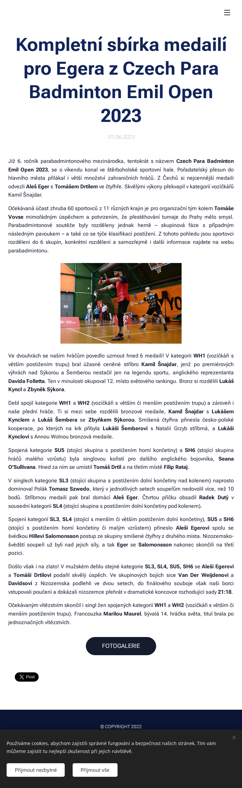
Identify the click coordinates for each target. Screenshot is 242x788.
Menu (227, 12)
